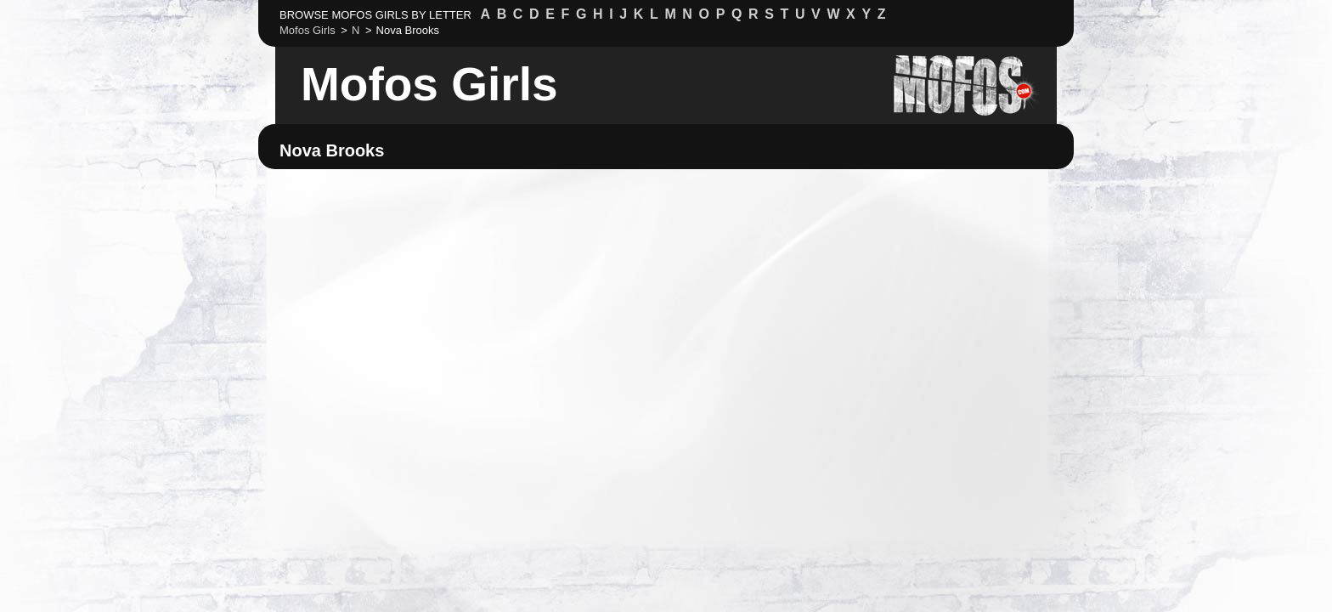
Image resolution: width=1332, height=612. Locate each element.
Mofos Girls (429, 84)
